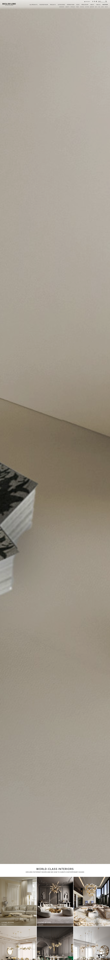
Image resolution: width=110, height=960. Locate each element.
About (92, 4)
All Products (33, 4)
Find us (98, 4)
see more (4, 924)
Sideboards (61, 6)
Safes (102, 6)
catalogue (87, 1)
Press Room (85, 4)
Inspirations (70, 4)
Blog (78, 4)
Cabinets (67, 6)
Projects (53, 4)
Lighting (87, 6)
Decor (106, 6)
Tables (77, 6)
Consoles (72, 6)
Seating (82, 6)
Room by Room (44, 4)
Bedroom (92, 6)
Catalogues (61, 4)
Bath (96, 6)
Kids (99, 6)
